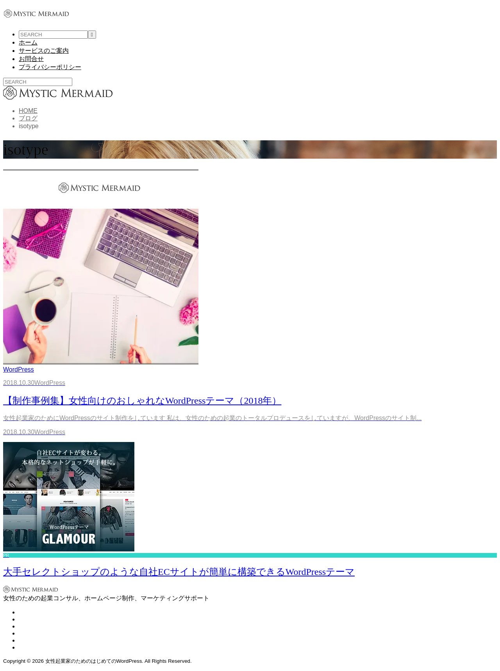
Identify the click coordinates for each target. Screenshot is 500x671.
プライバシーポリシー (50, 67)
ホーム (28, 42)
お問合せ (31, 58)
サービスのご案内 (44, 50)
